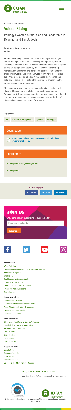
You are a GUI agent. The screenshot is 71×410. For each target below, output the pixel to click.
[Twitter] (46, 192)
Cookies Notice (34, 371)
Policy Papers (19, 23)
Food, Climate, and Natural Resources (19, 307)
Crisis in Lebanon (10, 335)
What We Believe (10, 266)
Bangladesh (14, 170)
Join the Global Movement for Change (19, 363)
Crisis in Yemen (10, 341)
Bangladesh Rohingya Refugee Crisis (24, 163)
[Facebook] (31, 192)
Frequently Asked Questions (15, 289)
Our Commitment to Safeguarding (17, 286)
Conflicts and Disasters (13, 301)
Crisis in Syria (9, 338)
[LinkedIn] (60, 192)
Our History (8, 276)
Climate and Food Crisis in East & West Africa (21, 322)
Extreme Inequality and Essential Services (20, 304)
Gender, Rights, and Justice (14, 310)
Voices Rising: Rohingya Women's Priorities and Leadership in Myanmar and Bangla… (33, 139)
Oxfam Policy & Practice (13, 282)
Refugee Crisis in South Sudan (15, 328)
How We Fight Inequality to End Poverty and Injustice (24, 269)
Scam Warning (9, 292)
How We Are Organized (13, 273)
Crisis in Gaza (9, 332)
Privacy (24, 371)
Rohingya (51, 119)
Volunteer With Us (11, 360)
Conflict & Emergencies (22, 119)
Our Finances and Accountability (16, 279)
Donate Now (9, 350)
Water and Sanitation (12, 314)
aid (7, 119)
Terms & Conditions (48, 371)
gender (40, 119)
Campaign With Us (11, 353)
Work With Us (9, 356)
